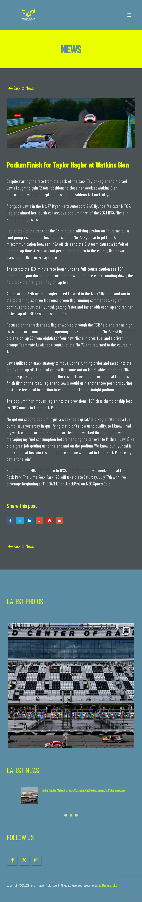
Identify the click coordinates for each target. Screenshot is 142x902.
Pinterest (49, 520)
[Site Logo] (28, 15)
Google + (39, 520)
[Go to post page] (15, 795)
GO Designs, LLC (108, 885)
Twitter (19, 520)
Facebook (10, 520)
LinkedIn (29, 520)
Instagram (36, 860)
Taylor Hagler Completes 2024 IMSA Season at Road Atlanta (59, 790)
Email (59, 520)
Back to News (20, 88)
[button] (129, 15)
